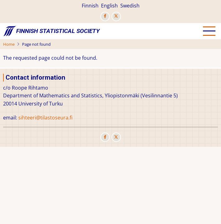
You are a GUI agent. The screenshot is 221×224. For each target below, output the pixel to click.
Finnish (90, 5)
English (109, 5)
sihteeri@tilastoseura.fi (45, 117)
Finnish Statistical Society (58, 31)
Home (9, 44)
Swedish (130, 5)
